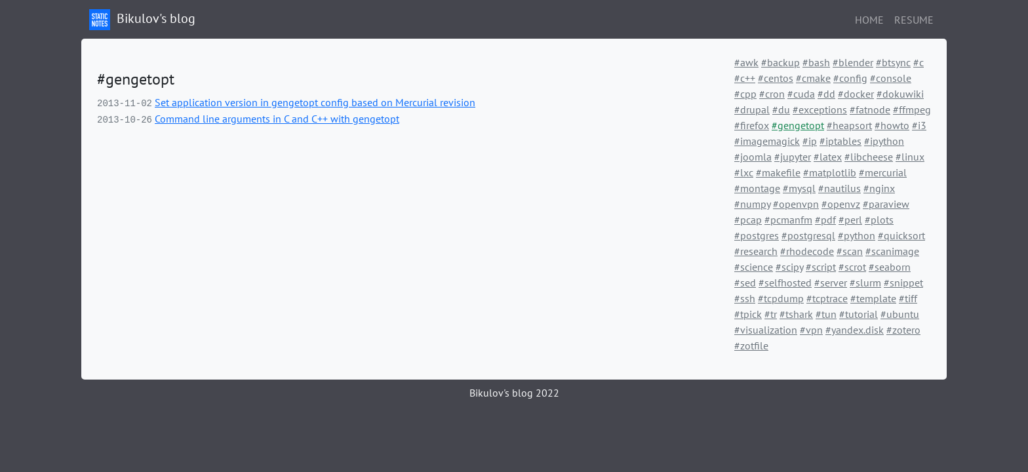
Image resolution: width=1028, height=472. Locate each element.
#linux (910, 156)
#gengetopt (798, 125)
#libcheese (868, 156)
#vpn (811, 329)
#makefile (778, 172)
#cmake (813, 78)
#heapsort (849, 125)
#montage (757, 188)
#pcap (748, 219)
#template (873, 298)
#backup (780, 62)
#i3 (919, 125)
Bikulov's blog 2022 (514, 392)
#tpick (748, 314)
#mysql (799, 188)
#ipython (884, 141)
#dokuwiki (900, 93)
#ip (809, 141)
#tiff (908, 298)
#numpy (752, 203)
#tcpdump (781, 298)
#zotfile (751, 345)
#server (830, 282)
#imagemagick (767, 141)
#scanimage (892, 251)
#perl (850, 219)
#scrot (852, 266)
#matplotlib (829, 172)
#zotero (903, 329)
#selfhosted (785, 282)
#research (756, 251)
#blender (853, 62)
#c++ (744, 78)
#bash (816, 62)
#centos (775, 78)
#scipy (789, 266)
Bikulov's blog (142, 19)
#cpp (745, 93)
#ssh (744, 298)
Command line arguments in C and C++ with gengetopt (277, 118)
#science (753, 266)
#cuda (801, 93)
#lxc (743, 172)
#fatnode (870, 109)
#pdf (825, 219)
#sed (745, 282)
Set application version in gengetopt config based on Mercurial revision (315, 102)
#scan (850, 251)
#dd (826, 93)
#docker (856, 93)
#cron (772, 93)
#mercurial (883, 172)
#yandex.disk (854, 329)
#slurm (865, 282)
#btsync (893, 62)
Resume (914, 19)
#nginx (879, 188)
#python (856, 235)
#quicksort (901, 235)
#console (890, 78)
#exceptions (820, 109)
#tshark (796, 314)
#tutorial (858, 314)
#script (821, 266)
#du (781, 109)
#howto (892, 125)
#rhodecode (807, 251)
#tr (770, 314)
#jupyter (792, 156)
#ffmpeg (912, 109)
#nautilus (839, 188)
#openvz (840, 203)
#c (918, 62)
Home (869, 19)
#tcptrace (827, 298)
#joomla (753, 156)
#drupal (752, 109)
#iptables (840, 141)
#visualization (765, 329)
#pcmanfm (788, 219)
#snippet (903, 282)
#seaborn (890, 266)
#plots (879, 219)
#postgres (756, 235)
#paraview (886, 203)
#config (850, 78)
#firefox (751, 125)
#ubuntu (899, 314)
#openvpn (796, 203)
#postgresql (808, 235)
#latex (828, 156)
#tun (826, 314)
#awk (746, 62)
